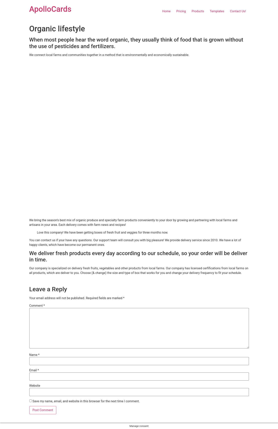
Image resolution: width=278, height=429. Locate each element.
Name (34, 354)
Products (198, 11)
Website (34, 385)
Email (34, 370)
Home (166, 11)
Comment (37, 305)
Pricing (181, 11)
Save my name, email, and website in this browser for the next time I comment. (86, 401)
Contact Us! (238, 11)
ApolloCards (50, 9)
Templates (217, 11)
